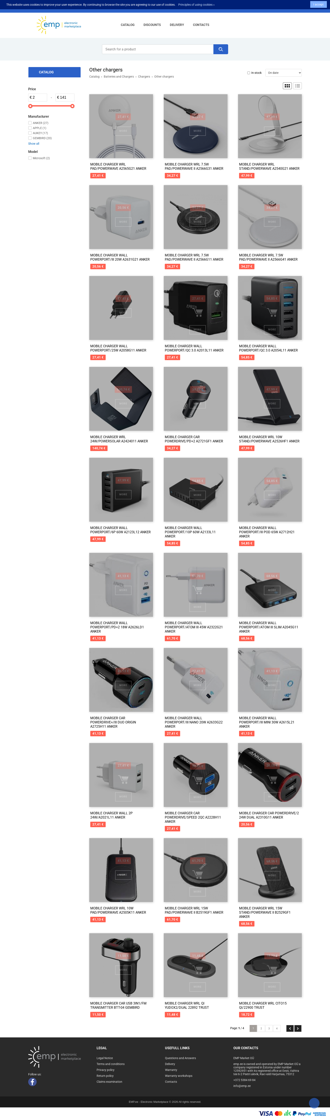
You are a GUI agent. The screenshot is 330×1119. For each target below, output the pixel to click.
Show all (33, 143)
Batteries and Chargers (119, 76)
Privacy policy (105, 1070)
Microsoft (41, 158)
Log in (113, 6)
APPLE (39, 128)
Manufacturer (38, 116)
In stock (256, 72)
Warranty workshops (178, 1075)
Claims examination (109, 1081)
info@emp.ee (78, 6)
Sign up (127, 6)
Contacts (201, 25)
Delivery (177, 25)
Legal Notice (105, 1058)
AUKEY (40, 133)
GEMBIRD (42, 138)
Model (33, 152)
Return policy (105, 1075)
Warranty (171, 1070)
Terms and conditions (111, 1064)
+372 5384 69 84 (52, 6)
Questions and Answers (180, 1058)
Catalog (127, 25)
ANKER (40, 123)
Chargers (144, 76)
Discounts (152, 25)
